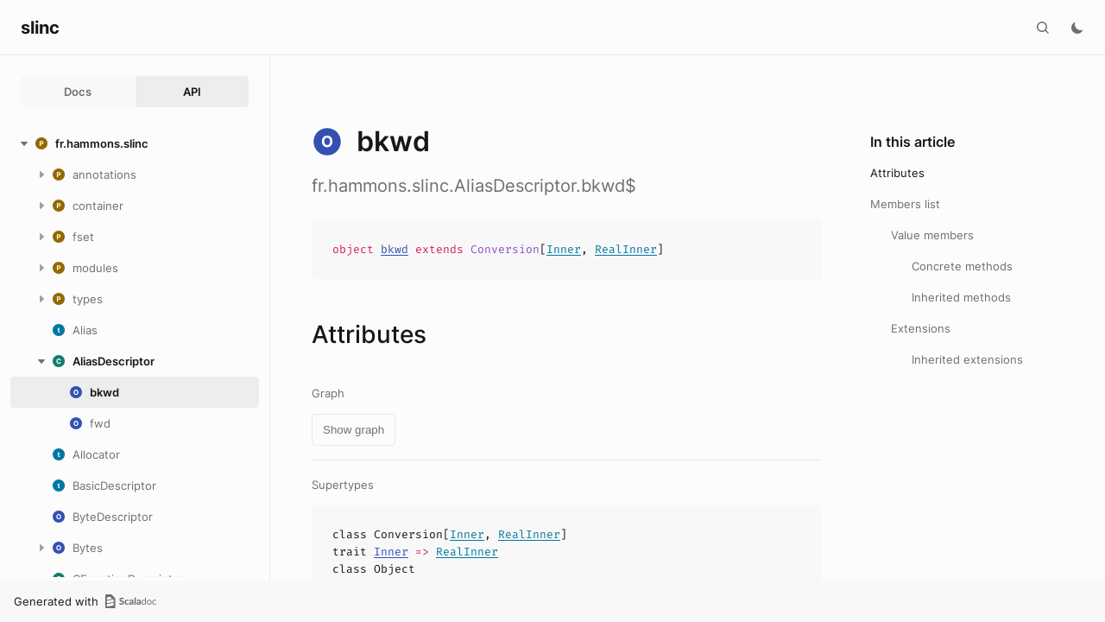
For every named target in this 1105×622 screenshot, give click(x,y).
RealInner (626, 249)
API (192, 91)
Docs (78, 91)
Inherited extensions (967, 359)
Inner (563, 249)
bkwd (394, 249)
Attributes (897, 173)
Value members (932, 235)
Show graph (353, 429)
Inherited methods (961, 297)
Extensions (920, 328)
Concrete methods (962, 266)
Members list (905, 204)
